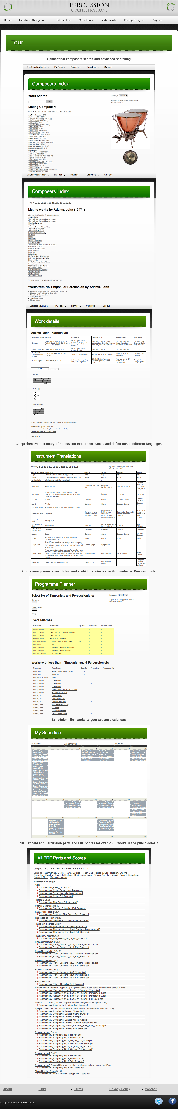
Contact (151, 1089)
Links (42, 1089)
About (7, 1089)
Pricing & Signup (134, 20)
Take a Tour (63, 20)
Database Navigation (32, 20)
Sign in (157, 20)
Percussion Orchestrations (89, 7)
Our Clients (86, 20)
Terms (78, 1089)
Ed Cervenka (29, 1102)
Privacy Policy (119, 1089)
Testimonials (108, 20)
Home (8, 20)
